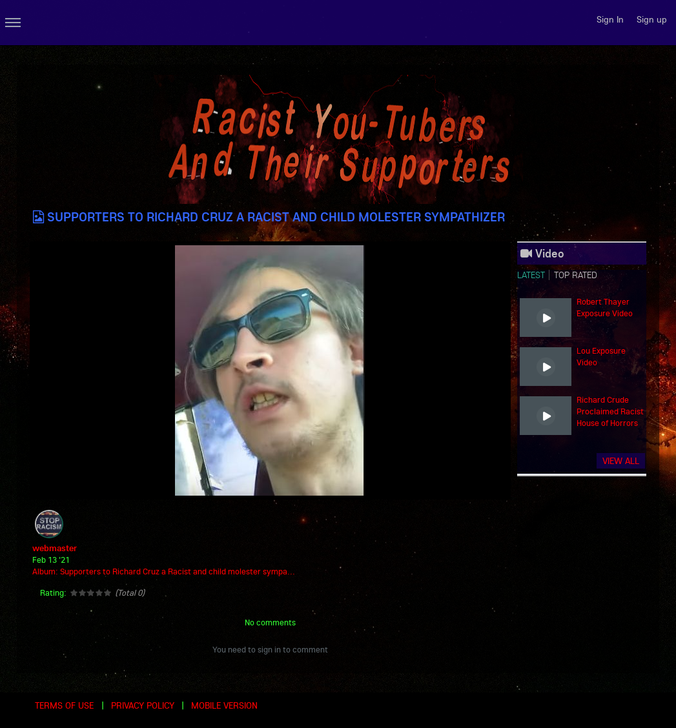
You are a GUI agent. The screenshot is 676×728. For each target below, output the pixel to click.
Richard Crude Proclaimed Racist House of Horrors (610, 411)
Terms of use (64, 705)
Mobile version (224, 705)
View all (620, 461)
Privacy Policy (142, 705)
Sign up (652, 19)
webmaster (54, 548)
